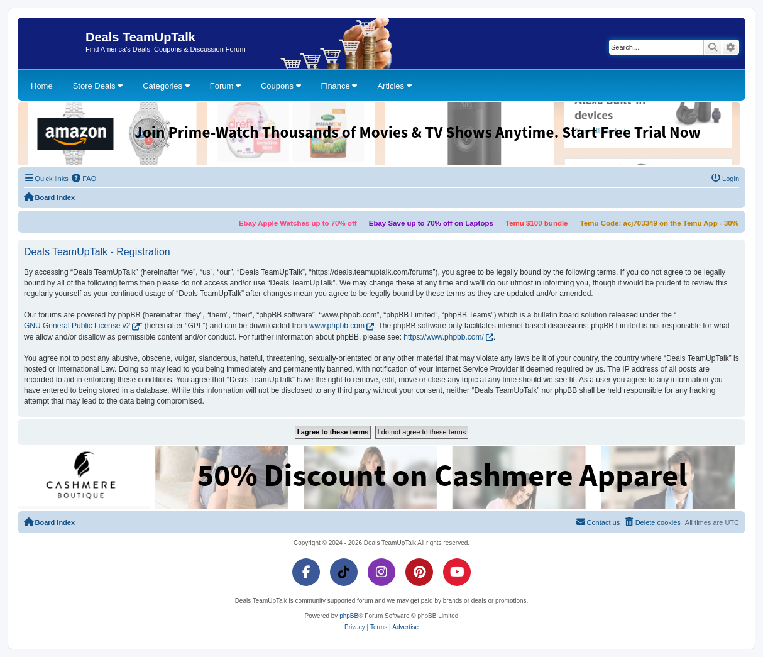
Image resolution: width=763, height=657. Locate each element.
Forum (225, 86)
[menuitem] (84, 178)
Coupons (281, 86)
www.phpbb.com (337, 325)
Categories (166, 86)
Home (42, 86)
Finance (339, 86)
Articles (394, 86)
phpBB (348, 615)
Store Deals (98, 86)
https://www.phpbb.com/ (443, 337)
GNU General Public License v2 (77, 325)
